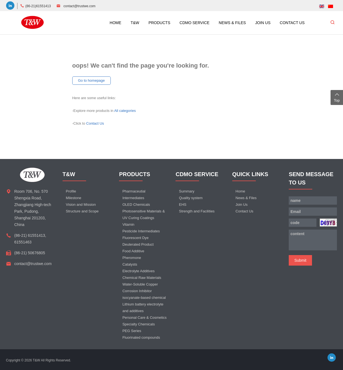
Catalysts (129, 264)
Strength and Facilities (197, 211)
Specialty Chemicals (138, 324)
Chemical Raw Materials (141, 278)
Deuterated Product (138, 244)
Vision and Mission (81, 204)
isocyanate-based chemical (144, 298)
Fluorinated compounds (141, 337)
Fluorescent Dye (135, 238)
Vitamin (128, 224)
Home (240, 191)
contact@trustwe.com (79, 6)
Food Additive (133, 251)
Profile (71, 191)
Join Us (241, 204)
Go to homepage (91, 80)
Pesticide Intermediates (141, 231)
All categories (125, 111)
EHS (182, 204)
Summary (186, 191)
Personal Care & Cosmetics (144, 317)
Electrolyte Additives (138, 271)
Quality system (190, 198)
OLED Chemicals (136, 204)
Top (337, 96)
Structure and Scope (82, 211)
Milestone (73, 198)
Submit (300, 260)
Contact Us (95, 123)
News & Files (246, 198)
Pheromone (131, 258)
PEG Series (131, 331)
